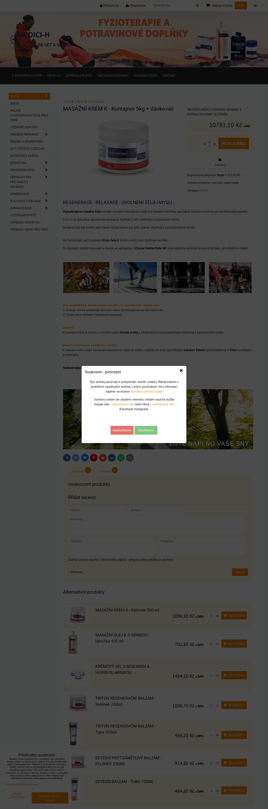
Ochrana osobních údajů (147, 391)
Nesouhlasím (122, 430)
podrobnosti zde (123, 404)
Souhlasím (146, 430)
